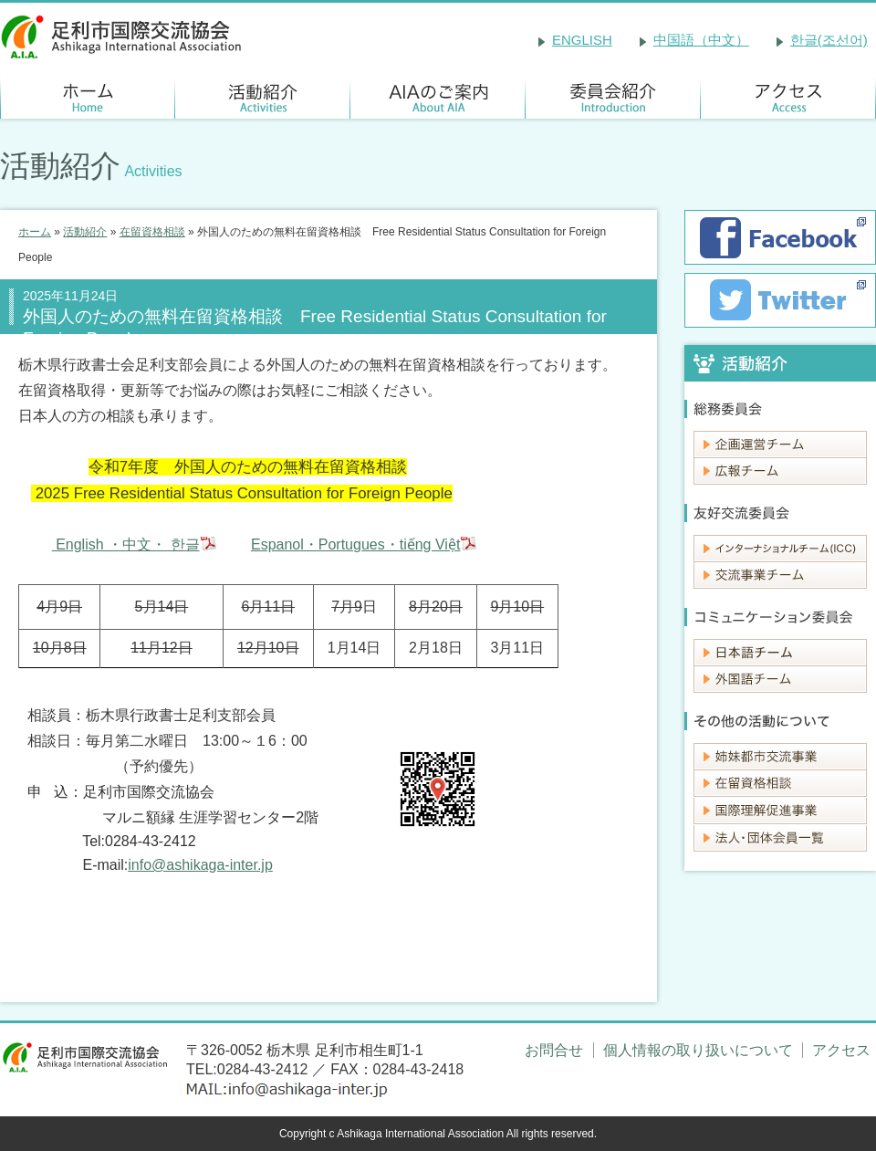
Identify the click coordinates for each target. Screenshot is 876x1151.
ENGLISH (582, 39)
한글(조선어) (829, 39)
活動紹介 (85, 231)
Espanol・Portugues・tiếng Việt (355, 544)
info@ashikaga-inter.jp (200, 865)
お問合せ (554, 1050)
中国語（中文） (701, 39)
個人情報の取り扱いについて (698, 1050)
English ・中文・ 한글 (126, 544)
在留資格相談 (152, 231)
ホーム (34, 231)
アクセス (841, 1050)
